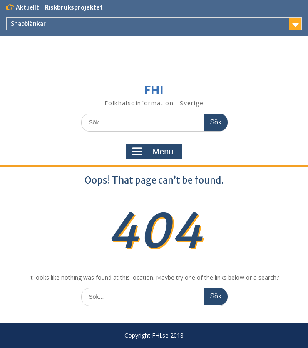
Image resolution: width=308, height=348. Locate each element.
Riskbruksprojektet (74, 7)
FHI (154, 90)
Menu (152, 151)
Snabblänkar (28, 23)
